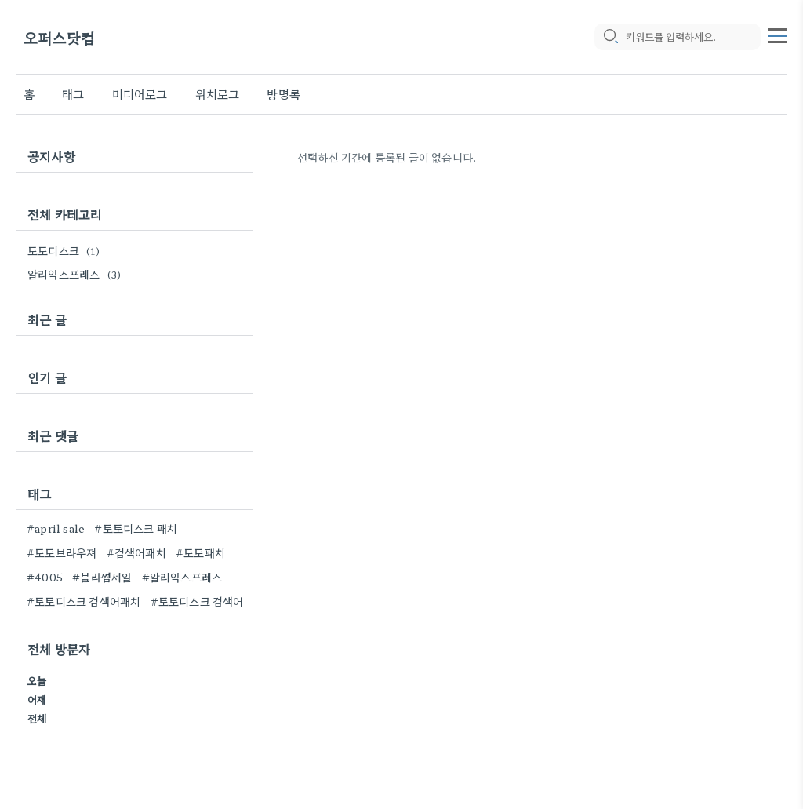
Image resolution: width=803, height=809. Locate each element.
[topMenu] (777, 33)
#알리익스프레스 (182, 577)
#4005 (45, 577)
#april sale (56, 528)
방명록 (283, 94)
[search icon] (610, 36)
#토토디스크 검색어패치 (83, 601)
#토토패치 (200, 552)
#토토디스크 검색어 (197, 601)
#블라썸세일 (102, 577)
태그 (73, 94)
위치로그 (217, 94)
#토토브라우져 (61, 552)
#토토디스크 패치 (135, 528)
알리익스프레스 (76, 274)
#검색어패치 (136, 552)
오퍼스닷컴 (59, 37)
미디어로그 (140, 94)
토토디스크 (65, 250)
